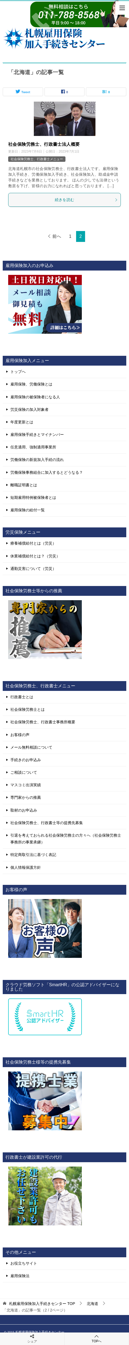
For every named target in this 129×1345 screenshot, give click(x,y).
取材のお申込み (23, 810)
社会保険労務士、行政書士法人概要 (44, 144)
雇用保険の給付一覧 (27, 510)
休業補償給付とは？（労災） (35, 556)
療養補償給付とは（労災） (33, 543)
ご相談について (23, 772)
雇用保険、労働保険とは (31, 384)
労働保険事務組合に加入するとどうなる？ (46, 472)
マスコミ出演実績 (25, 785)
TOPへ (97, 1338)
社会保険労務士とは (27, 709)
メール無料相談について (31, 747)
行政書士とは (21, 697)
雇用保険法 (19, 1276)
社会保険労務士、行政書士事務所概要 (42, 722)
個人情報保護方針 (25, 867)
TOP (42, 1303)
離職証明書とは (23, 485)
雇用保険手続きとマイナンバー (37, 434)
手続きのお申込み (25, 760)
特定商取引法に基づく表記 (33, 854)
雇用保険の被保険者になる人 (35, 397)
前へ (56, 236)
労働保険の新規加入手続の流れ (37, 459)
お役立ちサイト (23, 1263)
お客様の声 (19, 735)
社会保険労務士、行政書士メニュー (37, 159)
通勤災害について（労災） (33, 568)
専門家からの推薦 (25, 797)
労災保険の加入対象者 (29, 409)
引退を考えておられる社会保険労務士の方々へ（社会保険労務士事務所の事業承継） (65, 838)
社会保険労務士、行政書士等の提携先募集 (46, 823)
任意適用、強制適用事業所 (33, 447)
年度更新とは (21, 422)
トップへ (18, 371)
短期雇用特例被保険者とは (33, 497)
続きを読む (86, 200)
